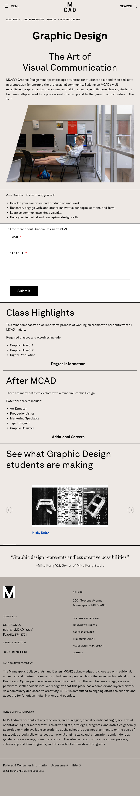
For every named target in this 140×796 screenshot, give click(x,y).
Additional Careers (68, 437)
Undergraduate (33, 19)
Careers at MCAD (83, 632)
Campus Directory (14, 642)
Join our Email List (15, 652)
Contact (78, 652)
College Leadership (86, 618)
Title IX (76, 765)
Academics (13, 19)
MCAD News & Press (85, 625)
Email (14, 237)
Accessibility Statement (88, 645)
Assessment (59, 765)
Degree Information (68, 363)
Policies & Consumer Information (25, 765)
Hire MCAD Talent (84, 638)
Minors (51, 19)
